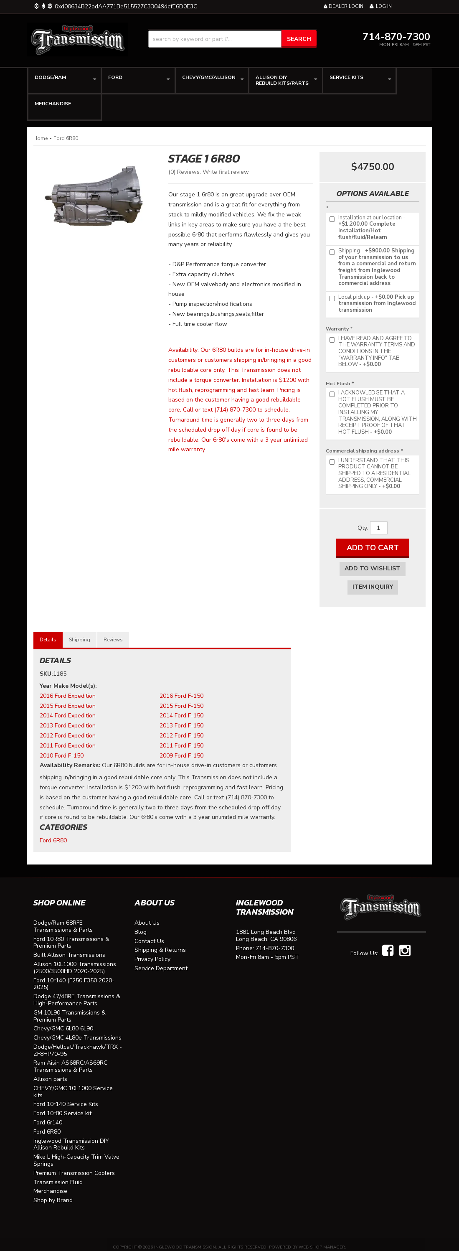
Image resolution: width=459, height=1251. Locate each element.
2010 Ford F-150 (62, 749)
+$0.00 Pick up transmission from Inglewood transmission (372, 304)
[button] (232, 39)
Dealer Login (343, 6)
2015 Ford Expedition (68, 700)
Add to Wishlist (373, 568)
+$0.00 (371, 352)
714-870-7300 (275, 942)
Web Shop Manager (322, 1241)
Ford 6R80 (65, 138)
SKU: (46, 667)
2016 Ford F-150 (181, 690)
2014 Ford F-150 (181, 709)
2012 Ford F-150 (181, 729)
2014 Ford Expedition (68, 709)
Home (40, 138)
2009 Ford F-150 (181, 749)
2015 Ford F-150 (181, 700)
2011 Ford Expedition (68, 739)
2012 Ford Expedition (68, 729)
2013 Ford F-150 (181, 719)
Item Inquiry (373, 587)
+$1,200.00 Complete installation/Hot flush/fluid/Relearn (367, 228)
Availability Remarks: (70, 759)
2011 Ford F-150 (181, 739)
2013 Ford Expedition (68, 719)
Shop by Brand (53, 1194)
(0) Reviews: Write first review (208, 172)
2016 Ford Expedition (68, 690)
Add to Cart (373, 548)
